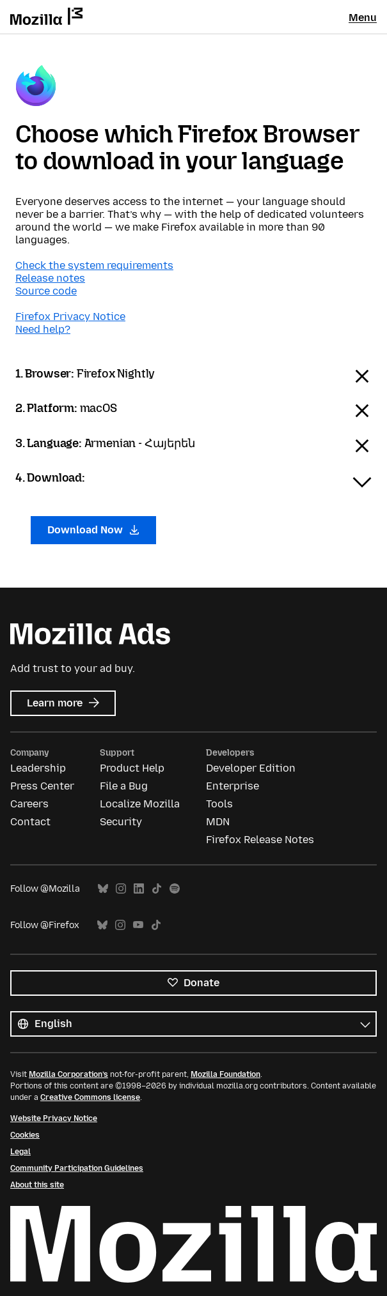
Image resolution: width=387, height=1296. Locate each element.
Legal (20, 1151)
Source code (46, 291)
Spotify (174, 889)
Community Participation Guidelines (76, 1168)
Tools (219, 804)
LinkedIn (138, 889)
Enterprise (232, 786)
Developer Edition (251, 768)
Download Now (93, 530)
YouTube (138, 925)
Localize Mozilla (140, 804)
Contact (30, 822)
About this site (37, 1184)
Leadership (38, 768)
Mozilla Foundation (225, 1074)
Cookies (25, 1135)
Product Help (132, 768)
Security (121, 822)
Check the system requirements (94, 265)
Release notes (50, 278)
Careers (29, 804)
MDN (218, 822)
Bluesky (103, 889)
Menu (363, 17)
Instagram (121, 889)
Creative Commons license (90, 1097)
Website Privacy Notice (53, 1118)
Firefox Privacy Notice (70, 316)
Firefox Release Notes (260, 840)
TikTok (156, 889)
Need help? (42, 329)
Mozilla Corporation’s (68, 1074)
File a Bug (124, 786)
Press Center (42, 786)
